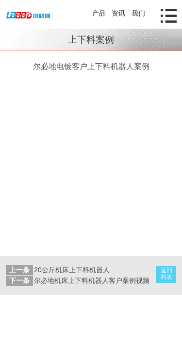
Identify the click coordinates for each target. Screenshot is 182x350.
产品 (99, 13)
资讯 (118, 13)
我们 (138, 13)
